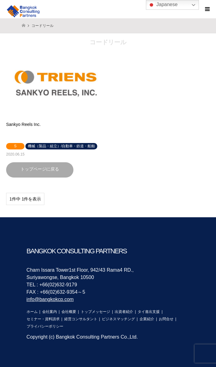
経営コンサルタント (80, 319)
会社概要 (68, 312)
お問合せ (166, 319)
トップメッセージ (95, 312)
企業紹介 (147, 319)
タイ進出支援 (149, 312)
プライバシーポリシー (45, 326)
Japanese (163, 5)
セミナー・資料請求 (43, 319)
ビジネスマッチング (118, 319)
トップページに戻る (39, 169)
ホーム (32, 312)
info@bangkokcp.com (50, 299)
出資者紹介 (124, 312)
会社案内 (49, 312)
